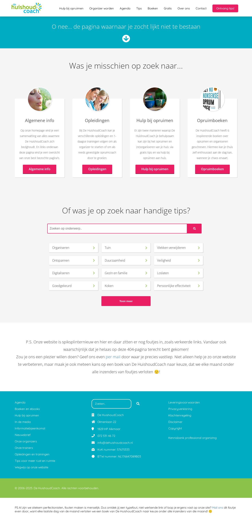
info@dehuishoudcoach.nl (115, 443)
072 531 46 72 (106, 436)
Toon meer (125, 301)
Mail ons (217, 507)
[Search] (194, 228)
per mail (113, 356)
